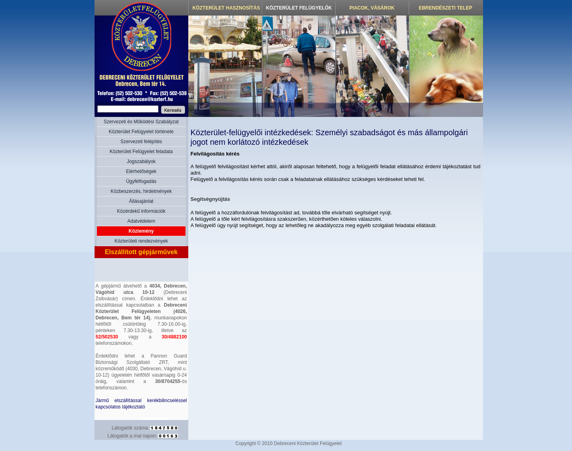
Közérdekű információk (141, 211)
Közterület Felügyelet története (141, 131)
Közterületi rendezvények (141, 241)
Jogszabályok (141, 161)
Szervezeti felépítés (141, 141)
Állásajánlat (141, 201)
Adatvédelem (141, 221)
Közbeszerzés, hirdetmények (141, 191)
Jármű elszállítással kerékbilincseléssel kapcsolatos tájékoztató (141, 404)
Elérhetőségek (141, 171)
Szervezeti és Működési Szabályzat (141, 121)
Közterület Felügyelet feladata (141, 151)
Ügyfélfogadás (141, 181)
